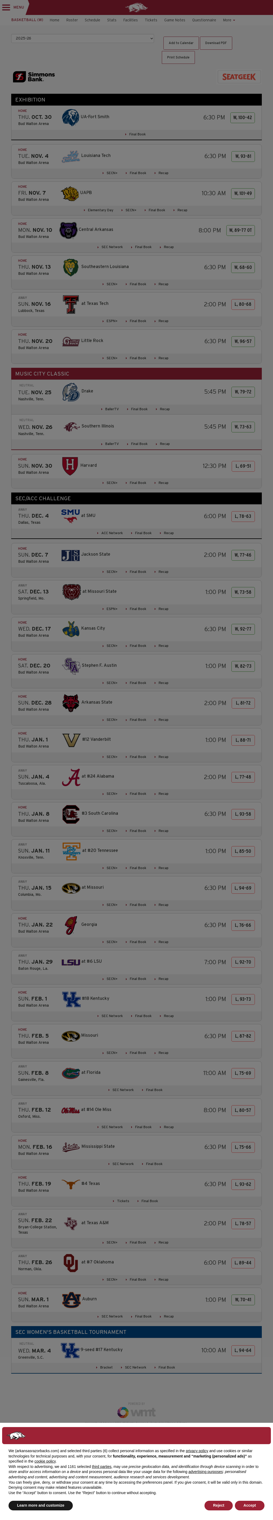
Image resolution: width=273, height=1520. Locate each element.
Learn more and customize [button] (40, 1505)
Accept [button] (249, 1505)
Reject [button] (218, 1505)
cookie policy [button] (44, 1461)
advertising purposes (205, 1472)
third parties (101, 1466)
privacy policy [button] (197, 1451)
